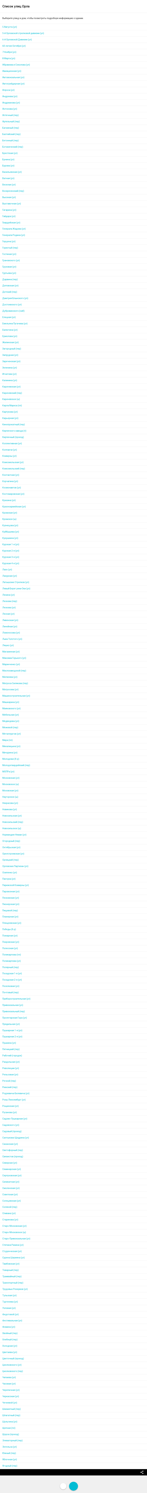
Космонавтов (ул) (11, 487)
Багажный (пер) (10, 128)
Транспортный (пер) (12, 1282)
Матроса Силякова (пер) (15, 683)
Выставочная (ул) (11, 203)
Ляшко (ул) (8, 645)
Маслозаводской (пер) (14, 670)
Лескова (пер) (9, 601)
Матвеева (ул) (9, 677)
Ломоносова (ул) (11, 632)
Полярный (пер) (10, 967)
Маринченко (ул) (11, 664)
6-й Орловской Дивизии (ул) (17, 39)
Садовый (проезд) (12, 1131)
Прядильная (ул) (11, 1024)
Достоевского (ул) (12, 304)
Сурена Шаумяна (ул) (13, 1257)
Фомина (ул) (8, 1327)
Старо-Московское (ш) (14, 1232)
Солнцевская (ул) (11, 1201)
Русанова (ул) (9, 1112)
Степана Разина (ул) (13, 1245)
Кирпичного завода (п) (14, 431)
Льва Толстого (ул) (12, 639)
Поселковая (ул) (10, 986)
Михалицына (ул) (11, 746)
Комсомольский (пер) (13, 468)
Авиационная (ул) (11, 71)
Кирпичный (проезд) (13, 437)
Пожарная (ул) (10, 935)
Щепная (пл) (8, 1428)
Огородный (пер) (11, 841)
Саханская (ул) (10, 1144)
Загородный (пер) (11, 348)
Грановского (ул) (11, 260)
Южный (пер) (9, 1453)
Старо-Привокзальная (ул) (16, 1238)
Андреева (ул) (9, 96)
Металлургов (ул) (11, 733)
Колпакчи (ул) (9, 450)
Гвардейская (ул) (11, 222)
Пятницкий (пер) (11, 1049)
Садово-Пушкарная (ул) (14, 1118)
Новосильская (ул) (12, 815)
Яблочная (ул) (9, 1459)
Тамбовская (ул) (10, 1263)
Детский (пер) (9, 292)
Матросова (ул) (10, 689)
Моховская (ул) (10, 790)
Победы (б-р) (9, 929)
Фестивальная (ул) (12, 1320)
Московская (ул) (10, 778)
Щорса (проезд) (10, 1434)
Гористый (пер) (10, 247)
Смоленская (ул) (11, 1188)
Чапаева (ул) (9, 1377)
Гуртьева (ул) (9, 273)
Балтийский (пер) (11, 134)
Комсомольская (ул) (13, 462)
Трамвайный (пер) (12, 1276)
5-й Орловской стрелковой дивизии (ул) (23, 33)
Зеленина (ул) (9, 367)
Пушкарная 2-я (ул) (12, 1036)
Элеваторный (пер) (12, 1440)
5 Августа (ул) (9, 27)
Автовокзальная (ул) (13, 77)
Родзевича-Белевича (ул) (15, 1093)
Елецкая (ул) (9, 317)
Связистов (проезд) (12, 1156)
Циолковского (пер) (12, 1371)
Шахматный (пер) (11, 1409)
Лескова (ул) (9, 607)
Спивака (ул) (9, 1213)
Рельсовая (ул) (10, 1074)
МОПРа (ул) (8, 771)
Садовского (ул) (10, 1125)
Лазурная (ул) (9, 576)
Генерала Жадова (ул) (14, 229)
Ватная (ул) (8, 178)
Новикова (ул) (9, 809)
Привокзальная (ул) (12, 1005)
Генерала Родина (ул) (13, 235)
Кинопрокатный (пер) (13, 424)
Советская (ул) (10, 1194)
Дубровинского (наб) (13, 311)
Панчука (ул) (9, 879)
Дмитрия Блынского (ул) (15, 298)
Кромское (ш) (9, 519)
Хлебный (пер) (10, 1339)
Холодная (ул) (9, 1346)
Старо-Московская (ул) (14, 1226)
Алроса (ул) (8, 90)
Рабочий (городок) (12, 1055)
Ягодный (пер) (9, 1466)
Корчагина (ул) (10, 481)
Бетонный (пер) (10, 140)
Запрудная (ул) (10, 355)
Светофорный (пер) (12, 1150)
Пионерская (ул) (10, 904)
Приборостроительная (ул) (16, 998)
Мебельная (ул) (10, 715)
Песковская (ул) (10, 898)
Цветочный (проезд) (13, 1358)
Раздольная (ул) (11, 1062)
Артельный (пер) (11, 121)
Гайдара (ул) (9, 216)
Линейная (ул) (9, 626)
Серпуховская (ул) (12, 1175)
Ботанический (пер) (12, 147)
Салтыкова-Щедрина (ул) (15, 1137)
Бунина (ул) (8, 159)
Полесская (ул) (10, 948)
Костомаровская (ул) (13, 494)
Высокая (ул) (9, 197)
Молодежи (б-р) (10, 759)
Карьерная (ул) (10, 418)
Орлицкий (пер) (10, 860)
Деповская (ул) (10, 285)
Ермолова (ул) (9, 336)
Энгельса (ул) (9, 1447)
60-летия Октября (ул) (14, 46)
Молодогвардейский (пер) (16, 765)
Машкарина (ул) (10, 702)
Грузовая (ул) (9, 266)
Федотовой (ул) (10, 1314)
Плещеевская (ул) (11, 923)
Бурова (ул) (8, 165)
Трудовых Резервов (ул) (15, 1289)
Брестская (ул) (10, 153)
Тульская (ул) (9, 1295)
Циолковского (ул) (12, 1365)
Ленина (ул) (8, 595)
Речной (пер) (9, 1081)
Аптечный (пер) (10, 115)
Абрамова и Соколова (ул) (16, 64)
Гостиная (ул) (9, 254)
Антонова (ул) (9, 109)
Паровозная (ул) (10, 891)
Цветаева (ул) (9, 1352)
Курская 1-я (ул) (10, 544)
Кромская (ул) (9, 512)
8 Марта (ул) (8, 58)
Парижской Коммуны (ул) (15, 885)
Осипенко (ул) (9, 872)
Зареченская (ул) (11, 361)
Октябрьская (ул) (11, 847)
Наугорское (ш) (10, 797)
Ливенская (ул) (10, 620)
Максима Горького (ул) (14, 658)
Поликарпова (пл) (11, 954)
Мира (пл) (7, 740)
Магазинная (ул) (11, 651)
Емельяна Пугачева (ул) (15, 323)
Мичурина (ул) (9, 752)
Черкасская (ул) (10, 1396)
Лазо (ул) (7, 569)
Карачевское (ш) (11, 399)
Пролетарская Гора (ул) (14, 1017)
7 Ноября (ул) (9, 52)
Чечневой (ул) (9, 1402)
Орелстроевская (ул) (13, 853)
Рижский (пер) (9, 1087)
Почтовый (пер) (10, 992)
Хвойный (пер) (10, 1333)
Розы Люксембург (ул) (14, 1099)
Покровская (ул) (10, 942)
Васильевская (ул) (12, 172)
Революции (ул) (10, 1068)
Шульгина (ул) (9, 1421)
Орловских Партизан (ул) (15, 866)
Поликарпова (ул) (11, 961)
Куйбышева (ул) (10, 531)
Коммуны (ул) (9, 456)
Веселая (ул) (9, 184)
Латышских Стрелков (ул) (15, 582)
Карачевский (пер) (12, 393)
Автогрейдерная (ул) (13, 83)
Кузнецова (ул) (10, 525)
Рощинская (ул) (10, 1106)
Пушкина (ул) (9, 1043)
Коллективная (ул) (12, 443)
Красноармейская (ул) (14, 506)
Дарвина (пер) (10, 279)
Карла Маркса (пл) (12, 405)
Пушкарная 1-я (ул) (12, 1030)
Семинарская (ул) (11, 1169)
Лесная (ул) (8, 614)
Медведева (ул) (10, 721)
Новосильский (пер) (12, 822)
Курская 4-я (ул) (10, 563)
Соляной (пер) (9, 1207)
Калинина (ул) (9, 380)
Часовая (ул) (9, 1383)
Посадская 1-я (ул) (12, 973)
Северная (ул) (9, 1163)
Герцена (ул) (9, 241)
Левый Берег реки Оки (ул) (16, 588)
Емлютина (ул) (10, 330)
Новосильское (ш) (11, 828)
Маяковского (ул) (11, 708)
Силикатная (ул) (10, 1182)
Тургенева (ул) (10, 1301)
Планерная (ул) (10, 916)
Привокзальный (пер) (13, 1011)
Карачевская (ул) (11, 386)
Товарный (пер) (10, 1270)
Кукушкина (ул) (10, 538)
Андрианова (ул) (11, 102)
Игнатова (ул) (9, 374)
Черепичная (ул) (11, 1390)
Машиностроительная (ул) (16, 696)
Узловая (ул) (9, 1308)
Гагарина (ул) (9, 210)
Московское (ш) (10, 784)
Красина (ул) (9, 500)
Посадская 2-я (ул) (12, 980)
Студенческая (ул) (12, 1251)
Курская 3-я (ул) (10, 557)
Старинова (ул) (10, 1219)
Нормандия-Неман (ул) (14, 834)
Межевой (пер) (10, 727)
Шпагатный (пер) (11, 1415)
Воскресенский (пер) (13, 191)
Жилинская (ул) (10, 342)
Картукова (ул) (10, 412)
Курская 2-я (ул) (10, 550)
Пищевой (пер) (10, 910)
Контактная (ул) (10, 475)
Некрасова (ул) (10, 803)
